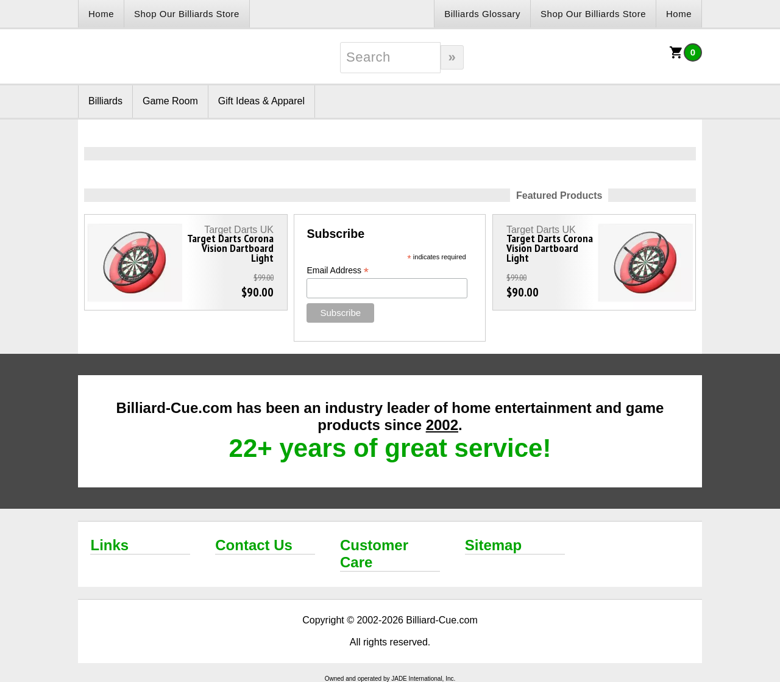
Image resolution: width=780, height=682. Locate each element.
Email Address (338, 270)
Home (101, 14)
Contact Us (253, 545)
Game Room (170, 101)
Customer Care (374, 553)
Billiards (105, 101)
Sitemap (493, 545)
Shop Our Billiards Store (186, 14)
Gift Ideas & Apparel (261, 101)
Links (109, 545)
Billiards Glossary (482, 14)
